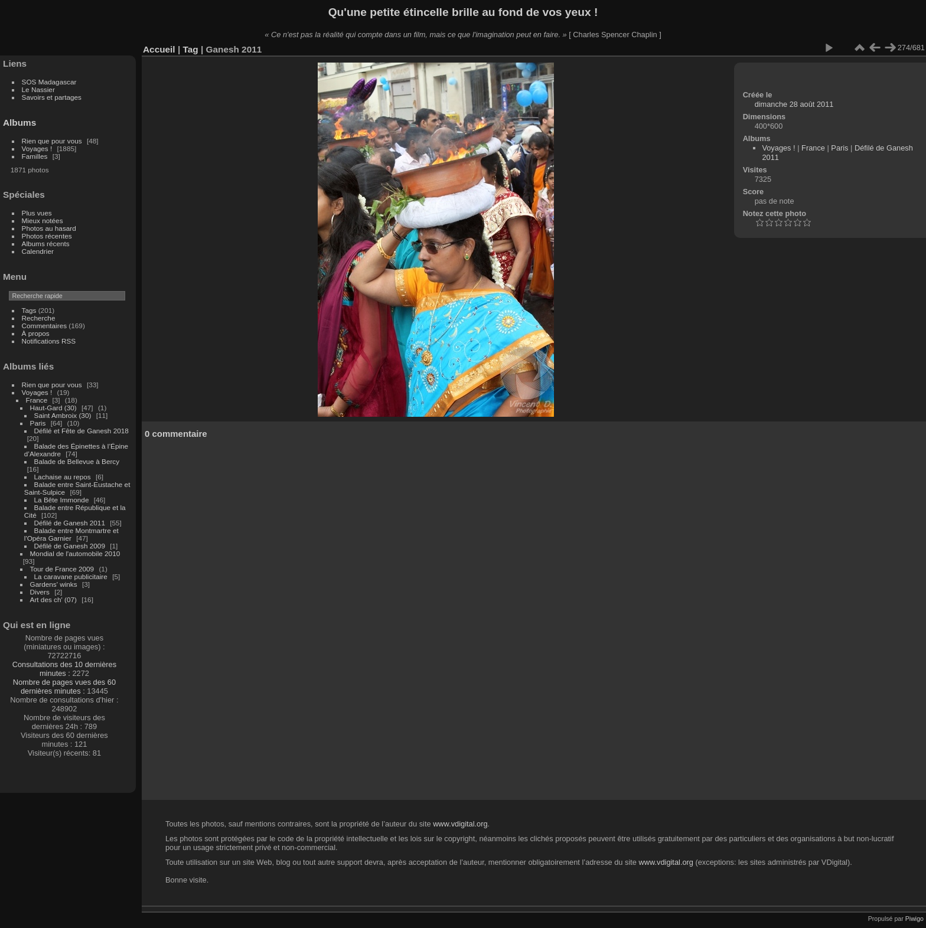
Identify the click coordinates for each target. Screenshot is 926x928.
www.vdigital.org (460, 823)
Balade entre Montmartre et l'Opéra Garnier (71, 534)
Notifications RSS (49, 341)
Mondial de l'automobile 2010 (75, 553)
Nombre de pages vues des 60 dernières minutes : (64, 686)
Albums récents (46, 243)
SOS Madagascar (49, 82)
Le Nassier (38, 89)
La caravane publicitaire (70, 576)
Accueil (159, 49)
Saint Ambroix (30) (63, 415)
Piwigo (914, 918)
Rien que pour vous (53, 141)
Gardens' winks (53, 584)
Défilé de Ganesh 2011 (69, 523)
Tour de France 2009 (62, 569)
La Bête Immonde (61, 500)
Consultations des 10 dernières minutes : (64, 669)
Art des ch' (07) (53, 599)
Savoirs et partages (51, 97)
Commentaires (44, 325)
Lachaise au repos (62, 477)
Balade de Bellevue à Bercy (77, 461)
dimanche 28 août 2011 (794, 104)
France (37, 400)
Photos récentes (47, 236)
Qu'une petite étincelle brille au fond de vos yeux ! (463, 12)
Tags (29, 310)
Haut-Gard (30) (53, 407)
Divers (40, 592)
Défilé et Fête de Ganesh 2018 (81, 430)
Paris (38, 423)
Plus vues (37, 213)
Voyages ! (37, 148)
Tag (190, 49)
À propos (36, 333)
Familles (35, 156)
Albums (19, 122)
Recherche (39, 318)
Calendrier (38, 251)
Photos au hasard (49, 228)
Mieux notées (42, 220)
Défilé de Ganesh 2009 (69, 546)
